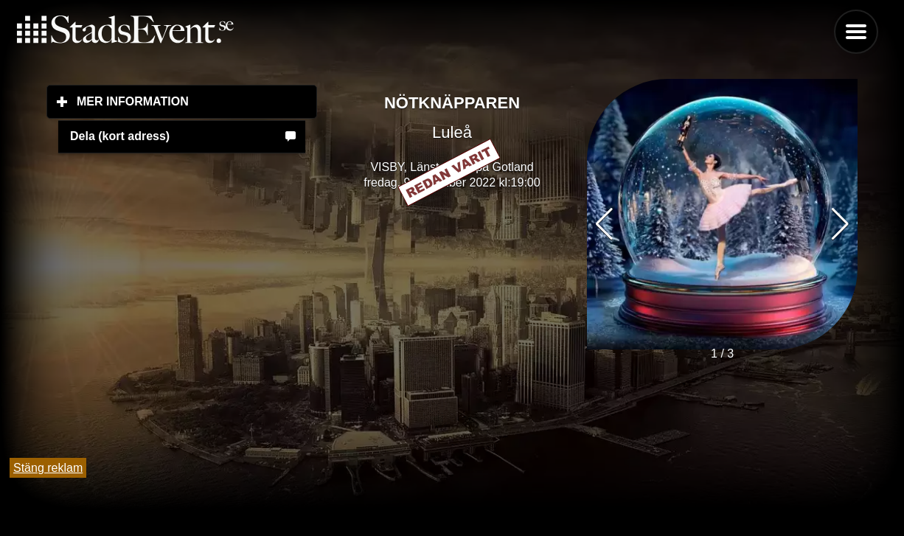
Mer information (197, 101)
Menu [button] (856, 32)
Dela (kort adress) (120, 136)
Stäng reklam (48, 468)
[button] (840, 224)
